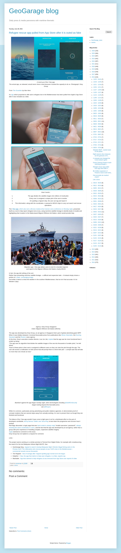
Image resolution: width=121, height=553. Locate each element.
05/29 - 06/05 (97, 191)
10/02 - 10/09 (97, 111)
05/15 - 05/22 (97, 196)
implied (50, 339)
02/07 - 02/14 (97, 233)
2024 (93, 56)
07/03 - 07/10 (97, 145)
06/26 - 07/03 (97, 147)
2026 (93, 51)
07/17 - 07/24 (97, 139)
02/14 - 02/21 (97, 230)
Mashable (69, 335)
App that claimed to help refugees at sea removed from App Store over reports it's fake (48, 458)
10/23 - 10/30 (97, 103)
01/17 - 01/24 (97, 240)
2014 (93, 252)
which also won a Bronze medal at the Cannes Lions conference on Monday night (46, 209)
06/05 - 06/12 (97, 188)
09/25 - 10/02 (97, 113)
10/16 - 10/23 (97, 105)
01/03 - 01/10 (97, 246)
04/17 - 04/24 (97, 206)
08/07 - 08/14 (97, 132)
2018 (93, 72)
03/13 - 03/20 (97, 219)
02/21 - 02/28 (97, 227)
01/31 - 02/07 (97, 235)
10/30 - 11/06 (97, 100)
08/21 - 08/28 (97, 126)
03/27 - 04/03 (97, 214)
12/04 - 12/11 (97, 87)
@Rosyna (47, 407)
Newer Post (13, 528)
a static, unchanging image (24, 277)
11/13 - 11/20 (97, 95)
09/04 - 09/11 (97, 121)
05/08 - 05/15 (97, 198)
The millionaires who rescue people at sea (36, 449)
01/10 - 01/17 (97, 243)
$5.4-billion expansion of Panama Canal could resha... (102, 171)
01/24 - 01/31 (97, 238)
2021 (93, 64)
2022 (93, 61)
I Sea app (15, 209)
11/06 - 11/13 (97, 97)
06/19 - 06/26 (97, 183)
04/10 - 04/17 (97, 209)
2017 (93, 74)
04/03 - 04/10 (97, 212)
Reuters (23, 337)
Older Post (79, 528)
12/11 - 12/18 (97, 84)
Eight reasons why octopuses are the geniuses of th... (101, 154)
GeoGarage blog (34, 11)
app (12, 94)
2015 (93, 249)
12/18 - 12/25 (97, 82)
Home (46, 528)
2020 (93, 66)
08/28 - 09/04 (97, 124)
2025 (93, 53)
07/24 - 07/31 (97, 137)
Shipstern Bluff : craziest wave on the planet (102, 150)
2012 (93, 257)
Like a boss (96, 179)
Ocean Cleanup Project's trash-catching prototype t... (102, 163)
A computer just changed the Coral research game (101, 159)
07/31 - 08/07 (97, 134)
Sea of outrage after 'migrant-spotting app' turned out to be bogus (44, 454)
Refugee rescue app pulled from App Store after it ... (101, 167)
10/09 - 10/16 (97, 108)
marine (16, 465)
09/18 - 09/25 (97, 116)
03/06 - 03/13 (97, 222)
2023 (93, 58)
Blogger (68, 543)
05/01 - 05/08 (97, 201)
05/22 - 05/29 (97, 193)
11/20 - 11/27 (97, 92)
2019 (93, 69)
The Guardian (17, 90)
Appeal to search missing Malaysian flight (38, 447)
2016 (93, 77)
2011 (93, 260)
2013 (93, 254)
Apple (11, 432)
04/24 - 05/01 (97, 204)
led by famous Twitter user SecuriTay (36, 421)
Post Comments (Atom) (24, 531)
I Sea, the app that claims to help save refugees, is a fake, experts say (42, 456)
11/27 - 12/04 (97, 90)
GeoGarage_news (96, 40)
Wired (63, 335)
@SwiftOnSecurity (71, 403)
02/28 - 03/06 (97, 225)
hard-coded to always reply (46, 425)
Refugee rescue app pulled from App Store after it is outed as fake (45, 32)
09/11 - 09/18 (97, 118)
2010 (93, 262)
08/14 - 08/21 (97, 129)
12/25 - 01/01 (97, 79)
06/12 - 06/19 (97, 185)
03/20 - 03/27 (97, 217)
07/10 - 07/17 (97, 142)
